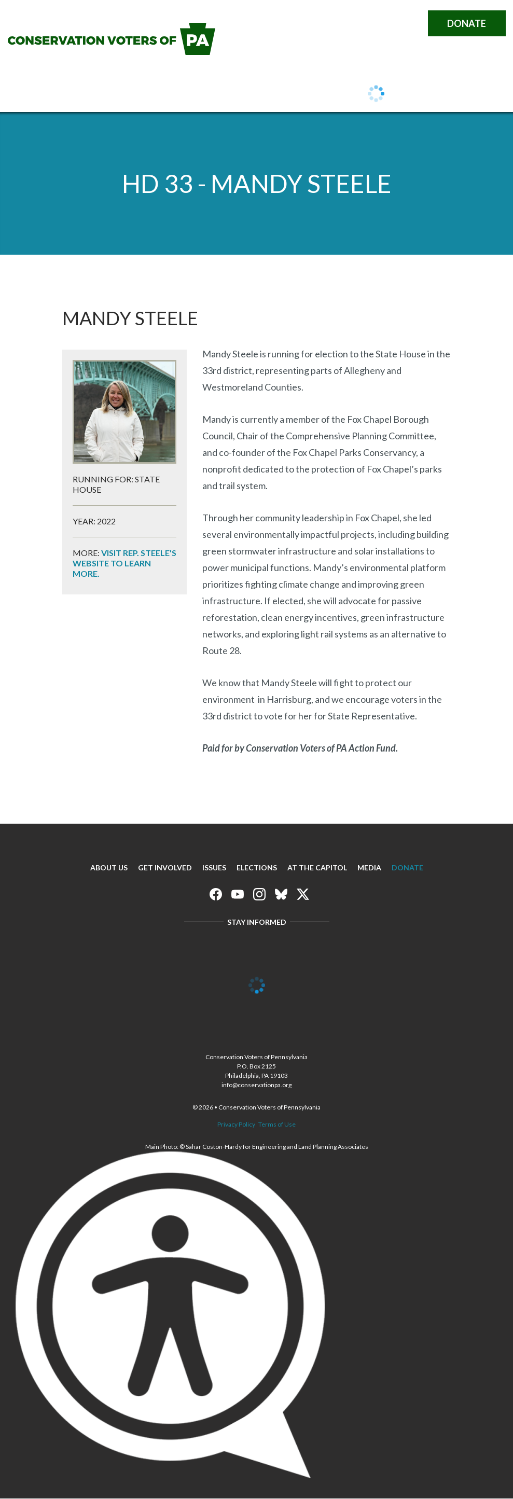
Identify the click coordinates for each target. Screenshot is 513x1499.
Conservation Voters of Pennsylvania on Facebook (322, 23)
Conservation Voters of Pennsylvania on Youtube (344, 23)
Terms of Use (277, 1124)
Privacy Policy (236, 1124)
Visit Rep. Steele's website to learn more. (124, 563)
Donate (466, 23)
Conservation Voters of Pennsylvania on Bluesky (387, 23)
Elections (257, 867)
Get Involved (136, 95)
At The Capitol (317, 867)
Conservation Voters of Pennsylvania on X (409, 23)
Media (369, 867)
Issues (200, 95)
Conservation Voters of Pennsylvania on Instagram (366, 23)
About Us (64, 95)
